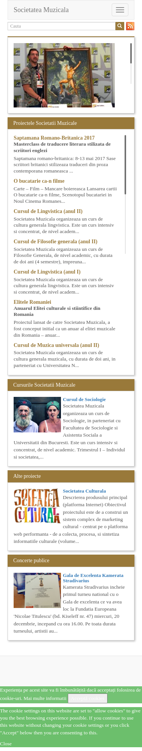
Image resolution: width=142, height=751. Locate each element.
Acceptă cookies (88, 698)
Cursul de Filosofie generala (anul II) (55, 241)
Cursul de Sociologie (84, 399)
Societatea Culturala (84, 491)
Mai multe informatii (44, 698)
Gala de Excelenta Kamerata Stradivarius (93, 577)
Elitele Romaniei (32, 302)
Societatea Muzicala (41, 10)
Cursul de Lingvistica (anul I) (47, 272)
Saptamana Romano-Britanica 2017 (54, 138)
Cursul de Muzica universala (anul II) (56, 345)
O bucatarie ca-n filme (39, 181)
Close (6, 743)
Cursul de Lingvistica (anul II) (48, 211)
